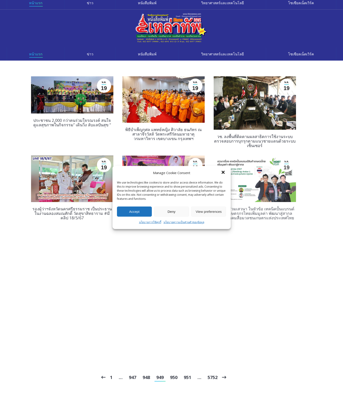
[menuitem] (36, 54)
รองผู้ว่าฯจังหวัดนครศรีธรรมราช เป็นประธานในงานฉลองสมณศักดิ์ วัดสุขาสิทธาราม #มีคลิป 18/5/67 (72, 213)
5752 (212, 377)
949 (160, 377)
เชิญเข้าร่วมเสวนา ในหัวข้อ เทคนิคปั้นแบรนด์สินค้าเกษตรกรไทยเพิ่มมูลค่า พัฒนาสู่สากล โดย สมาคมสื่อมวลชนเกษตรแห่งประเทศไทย (254, 213)
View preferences (209, 211)
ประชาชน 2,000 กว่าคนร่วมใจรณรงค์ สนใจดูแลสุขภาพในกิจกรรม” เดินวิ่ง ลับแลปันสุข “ (72, 122)
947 (132, 377)
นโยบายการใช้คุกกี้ (150, 222)
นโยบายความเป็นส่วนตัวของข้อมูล (184, 222)
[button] (223, 172)
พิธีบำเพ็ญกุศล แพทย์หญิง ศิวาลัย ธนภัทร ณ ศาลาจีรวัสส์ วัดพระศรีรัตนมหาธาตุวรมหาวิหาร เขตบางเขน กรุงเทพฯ (163, 134)
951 (187, 377)
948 (146, 377)
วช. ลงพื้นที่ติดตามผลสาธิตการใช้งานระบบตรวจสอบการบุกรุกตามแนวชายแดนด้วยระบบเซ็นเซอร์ (255, 141)
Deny (171, 211)
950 (173, 377)
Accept (134, 211)
